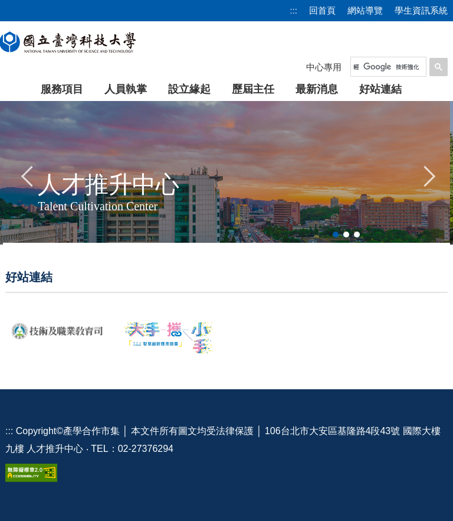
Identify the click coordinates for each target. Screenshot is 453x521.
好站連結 (380, 89)
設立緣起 (189, 89)
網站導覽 (365, 10)
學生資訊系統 (421, 10)
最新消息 (317, 89)
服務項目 (62, 89)
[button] (28, 175)
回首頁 (322, 10)
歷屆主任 (253, 89)
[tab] (335, 234)
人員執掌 (125, 89)
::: (293, 10)
